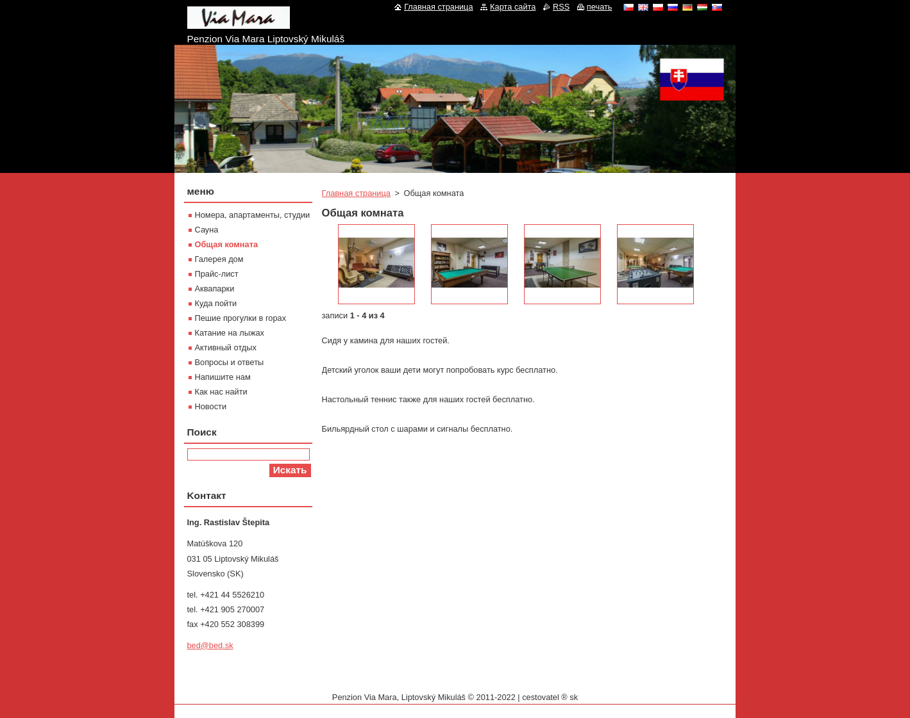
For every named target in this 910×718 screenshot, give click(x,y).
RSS (561, 7)
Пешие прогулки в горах (241, 318)
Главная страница (356, 193)
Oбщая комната (226, 244)
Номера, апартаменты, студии (252, 215)
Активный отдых (226, 347)
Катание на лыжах (230, 333)
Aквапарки (215, 288)
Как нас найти (221, 391)
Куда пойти (216, 303)
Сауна (207, 229)
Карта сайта (512, 7)
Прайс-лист (217, 274)
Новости (211, 406)
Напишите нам (223, 377)
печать (599, 7)
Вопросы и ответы (229, 362)
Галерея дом (219, 259)
